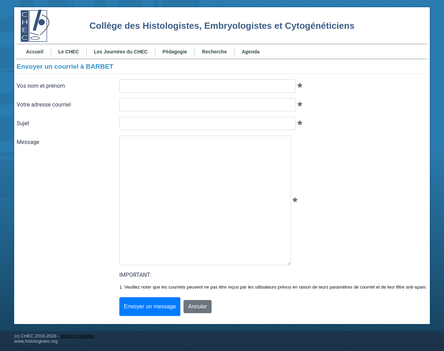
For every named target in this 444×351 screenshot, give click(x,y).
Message (28, 142)
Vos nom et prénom (41, 86)
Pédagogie (175, 51)
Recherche (214, 51)
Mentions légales (77, 336)
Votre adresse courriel (44, 104)
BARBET (99, 66)
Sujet (23, 123)
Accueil (34, 51)
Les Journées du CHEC (121, 51)
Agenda (250, 51)
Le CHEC (68, 51)
